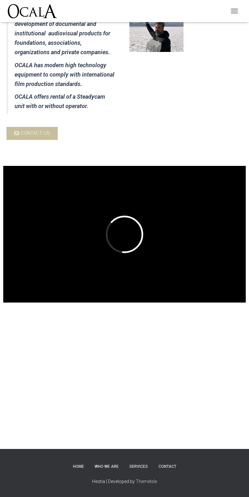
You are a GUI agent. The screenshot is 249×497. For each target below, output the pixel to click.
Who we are (107, 466)
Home (78, 466)
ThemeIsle (146, 481)
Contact (167, 466)
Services (138, 466)
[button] (32, 133)
